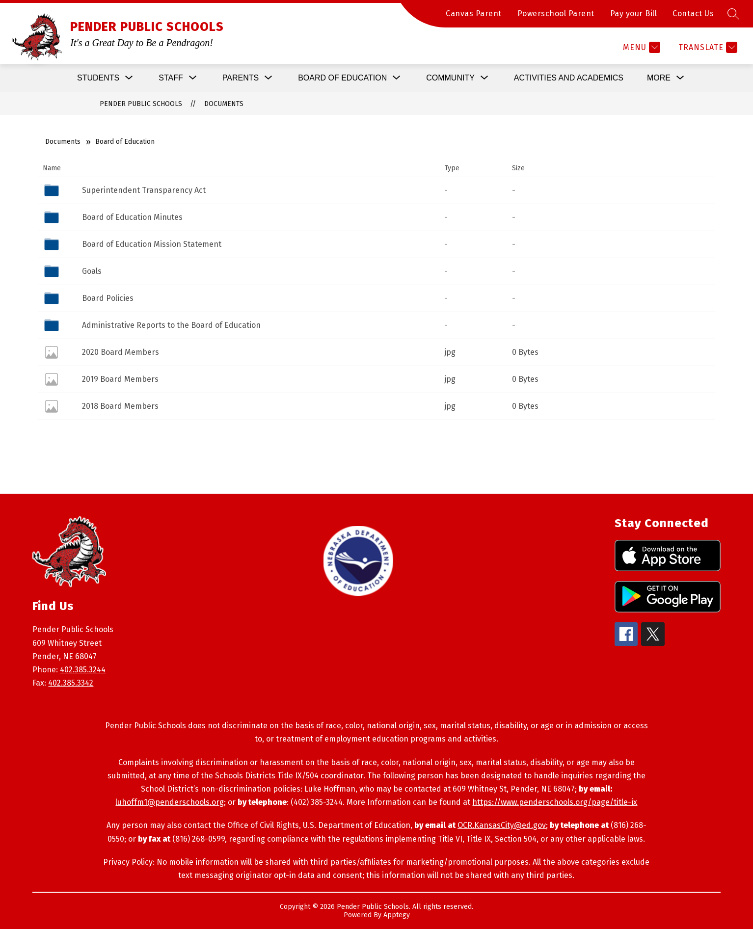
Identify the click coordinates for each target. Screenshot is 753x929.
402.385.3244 (83, 669)
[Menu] (640, 47)
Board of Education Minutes (132, 217)
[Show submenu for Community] (450, 78)
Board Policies (108, 298)
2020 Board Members (120, 352)
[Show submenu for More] (659, 78)
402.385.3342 (70, 683)
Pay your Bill (633, 13)
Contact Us (693, 13)
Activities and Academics (568, 78)
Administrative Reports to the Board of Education (171, 325)
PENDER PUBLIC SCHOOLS (141, 104)
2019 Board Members (120, 379)
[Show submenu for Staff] (171, 78)
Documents (223, 104)
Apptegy (396, 915)
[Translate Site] (706, 47)
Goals (92, 271)
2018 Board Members (120, 406)
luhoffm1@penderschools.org (169, 802)
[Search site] (733, 14)
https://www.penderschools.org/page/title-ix (554, 802)
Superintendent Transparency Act (144, 190)
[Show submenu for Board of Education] (342, 78)
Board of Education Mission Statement (151, 244)
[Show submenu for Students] (98, 78)
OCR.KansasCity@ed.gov (501, 825)
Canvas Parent (474, 13)
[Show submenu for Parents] (240, 78)
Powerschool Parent (555, 13)
